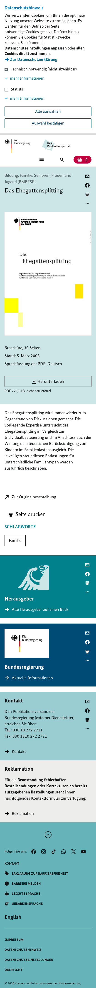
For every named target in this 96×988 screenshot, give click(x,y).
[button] (48, 78)
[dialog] (48, 67)
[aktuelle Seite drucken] (87, 194)
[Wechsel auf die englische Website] (13, 917)
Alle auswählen (48, 111)
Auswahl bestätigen (48, 123)
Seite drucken (27, 514)
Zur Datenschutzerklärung (33, 59)
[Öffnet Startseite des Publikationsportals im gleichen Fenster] (17, 146)
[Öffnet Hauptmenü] (41, 159)
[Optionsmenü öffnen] (87, 203)
